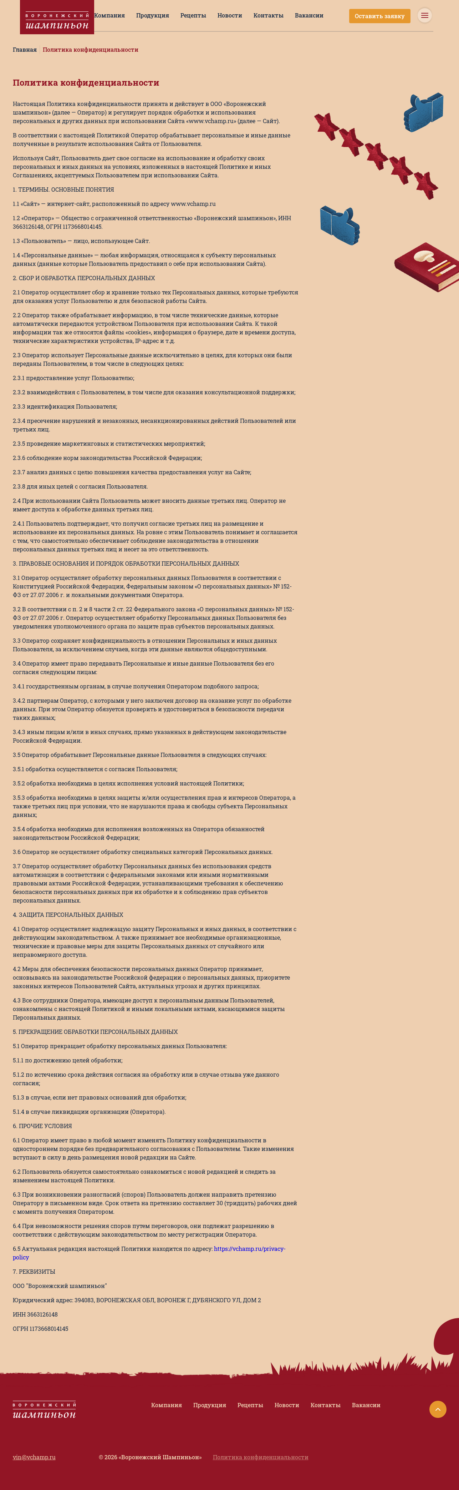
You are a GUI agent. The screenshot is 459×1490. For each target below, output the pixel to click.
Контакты (269, 15)
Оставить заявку (380, 16)
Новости (230, 15)
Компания (109, 15)
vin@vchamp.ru (34, 1457)
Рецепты (193, 15)
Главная (25, 49)
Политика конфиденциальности (90, 49)
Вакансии (309, 15)
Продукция (152, 15)
